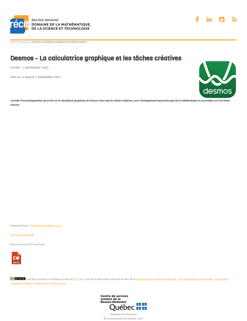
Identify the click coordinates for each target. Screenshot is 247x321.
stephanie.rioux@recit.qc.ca (46, 225)
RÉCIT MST (79, 279)
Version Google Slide (22, 234)
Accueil (13, 42)
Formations (24, 42)
